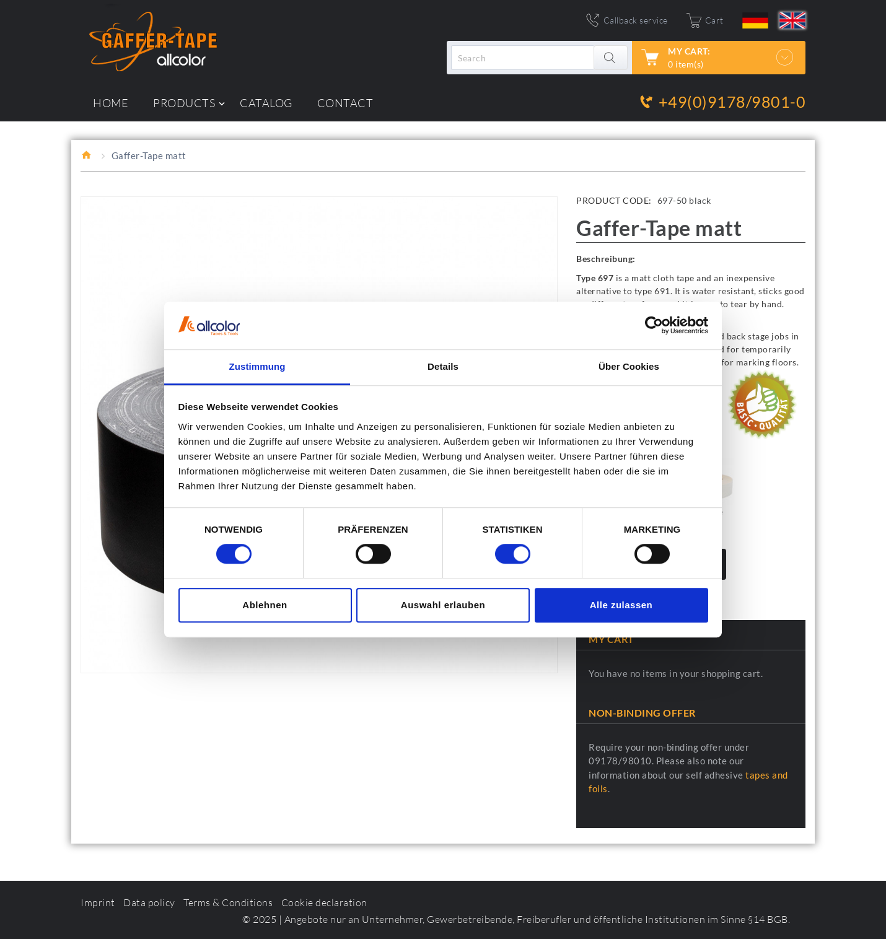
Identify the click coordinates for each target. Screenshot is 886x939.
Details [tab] (443, 366)
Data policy (149, 902)
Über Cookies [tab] (629, 366)
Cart (714, 20)
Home (87, 155)
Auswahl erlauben (443, 605)
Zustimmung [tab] (257, 366)
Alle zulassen (621, 605)
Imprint (98, 902)
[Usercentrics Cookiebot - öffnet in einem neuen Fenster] (654, 326)
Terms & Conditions (228, 902)
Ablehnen (264, 605)
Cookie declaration (324, 902)
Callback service (635, 20)
